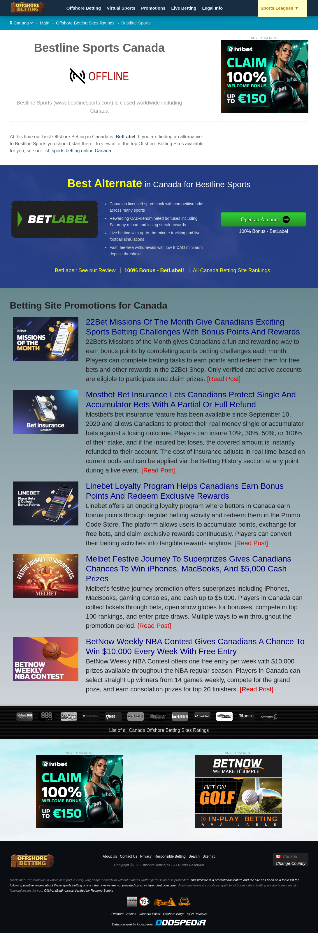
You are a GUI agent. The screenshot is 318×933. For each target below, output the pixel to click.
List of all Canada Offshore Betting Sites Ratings (159, 730)
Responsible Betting (170, 856)
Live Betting (183, 8)
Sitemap (209, 856)
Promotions (153, 8)
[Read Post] (223, 379)
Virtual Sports (121, 8)
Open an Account (266, 219)
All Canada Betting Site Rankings (231, 276)
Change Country (291, 863)
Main (45, 22)
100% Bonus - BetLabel (269, 230)
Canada (21, 22)
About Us (110, 856)
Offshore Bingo (173, 914)
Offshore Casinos (123, 914)
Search (194, 856)
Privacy (146, 856)
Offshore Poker (149, 914)
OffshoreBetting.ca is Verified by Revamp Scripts (78, 890)
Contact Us (128, 856)
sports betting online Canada (81, 150)
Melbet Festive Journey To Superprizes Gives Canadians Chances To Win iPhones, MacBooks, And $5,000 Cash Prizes (188, 568)
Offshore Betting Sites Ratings (85, 22)
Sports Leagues (280, 8)
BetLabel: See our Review (85, 276)
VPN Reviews (197, 914)
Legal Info (212, 8)
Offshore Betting (83, 8)
